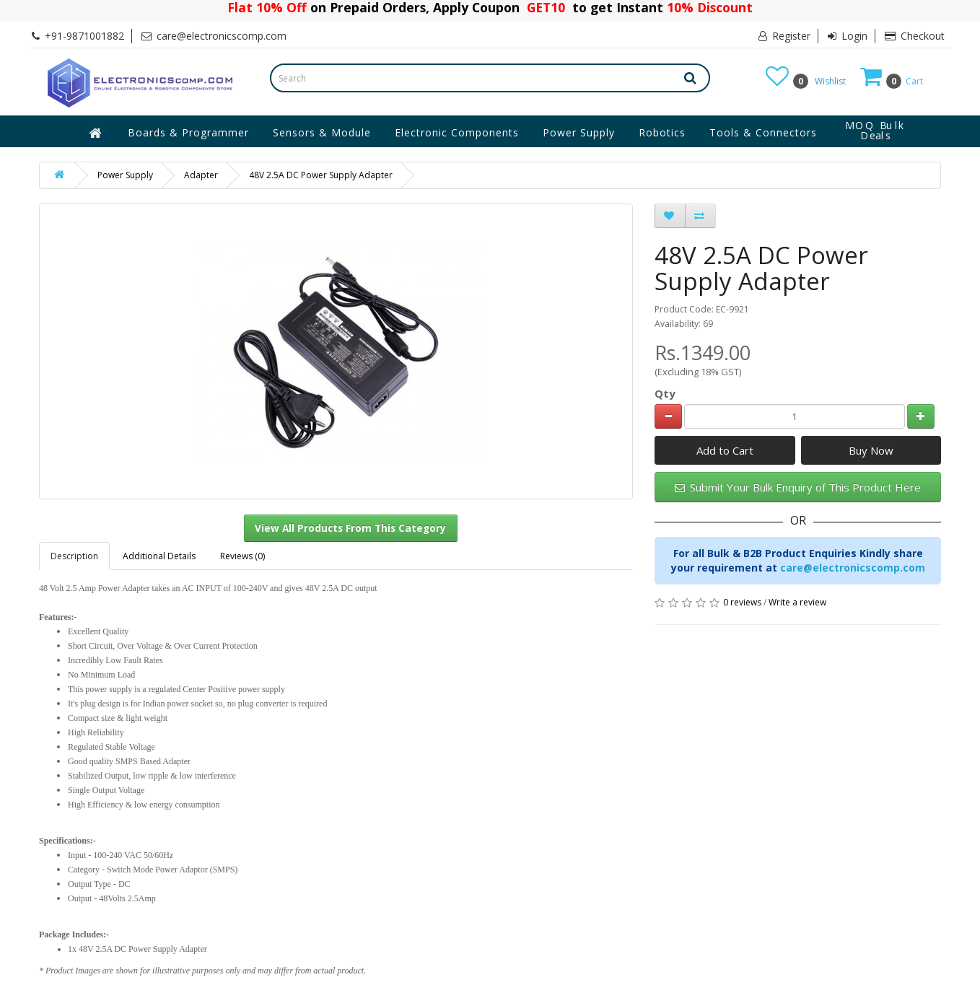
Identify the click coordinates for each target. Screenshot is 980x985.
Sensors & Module (322, 132)
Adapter (201, 175)
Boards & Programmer (188, 132)
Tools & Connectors (763, 132)
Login (847, 36)
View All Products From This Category (350, 528)
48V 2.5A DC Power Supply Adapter (321, 175)
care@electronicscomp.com (852, 567)
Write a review (797, 602)
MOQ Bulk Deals (875, 130)
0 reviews (742, 602)
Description (74, 556)
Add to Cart (724, 450)
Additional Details (159, 556)
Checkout (915, 36)
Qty (665, 393)
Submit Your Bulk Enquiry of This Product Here (798, 487)
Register (784, 36)
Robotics (662, 132)
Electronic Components (457, 132)
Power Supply (579, 132)
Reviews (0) (242, 556)
